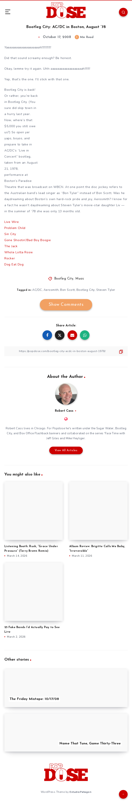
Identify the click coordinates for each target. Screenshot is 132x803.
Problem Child (14, 228)
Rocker (9, 258)
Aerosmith (51, 290)
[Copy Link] (66, 351)
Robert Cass (64, 411)
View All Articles (66, 450)
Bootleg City (63, 278)
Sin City (10, 234)
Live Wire (11, 222)
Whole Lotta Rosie (18, 252)
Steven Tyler (105, 290)
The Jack (11, 246)
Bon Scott (67, 290)
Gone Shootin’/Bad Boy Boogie (27, 240)
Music (79, 278)
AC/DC (37, 290)
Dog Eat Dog (14, 264)
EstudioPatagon (80, 792)
